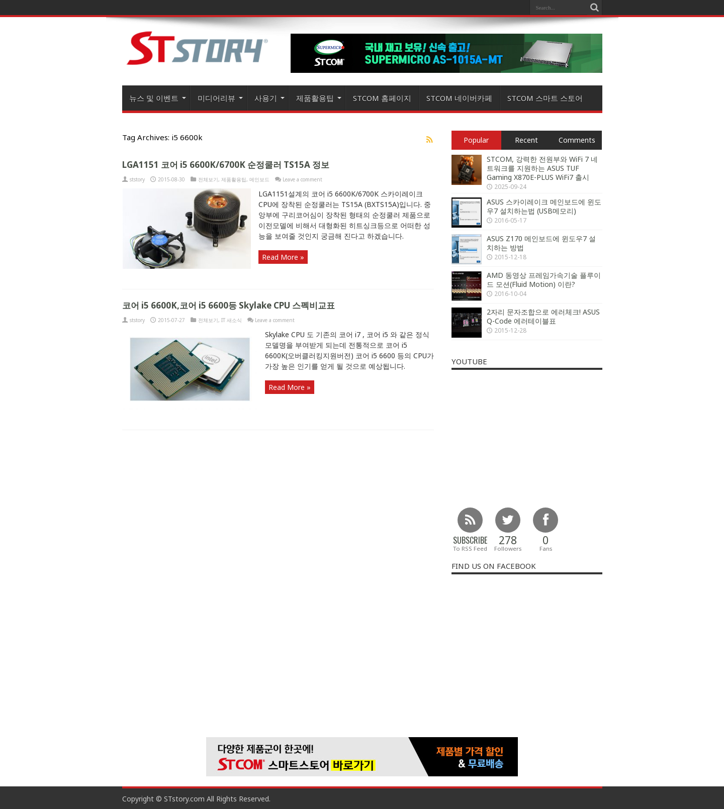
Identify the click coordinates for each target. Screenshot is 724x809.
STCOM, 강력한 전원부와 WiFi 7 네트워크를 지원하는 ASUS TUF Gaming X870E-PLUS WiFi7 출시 (542, 168)
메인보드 (259, 179)
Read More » (283, 257)
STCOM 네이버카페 (459, 98)
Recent (526, 140)
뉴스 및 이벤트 (157, 98)
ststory (137, 179)
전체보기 (208, 179)
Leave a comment (302, 179)
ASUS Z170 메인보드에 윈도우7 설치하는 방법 (541, 243)
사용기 (269, 98)
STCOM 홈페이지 (382, 98)
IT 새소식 (231, 320)
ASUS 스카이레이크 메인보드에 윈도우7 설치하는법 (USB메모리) (544, 206)
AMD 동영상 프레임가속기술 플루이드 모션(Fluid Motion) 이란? (544, 279)
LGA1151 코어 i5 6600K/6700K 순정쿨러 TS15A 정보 (225, 164)
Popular (476, 140)
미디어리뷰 (220, 98)
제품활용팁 (318, 98)
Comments (577, 140)
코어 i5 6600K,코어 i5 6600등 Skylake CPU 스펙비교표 (228, 305)
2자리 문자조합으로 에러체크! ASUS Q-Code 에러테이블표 (543, 316)
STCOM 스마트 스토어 (545, 98)
